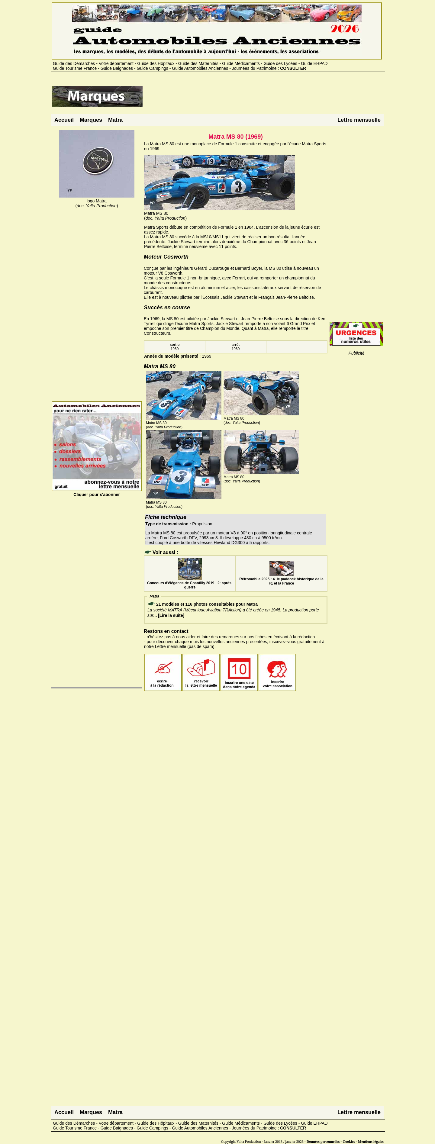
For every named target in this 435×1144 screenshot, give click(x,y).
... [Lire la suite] (168, 615)
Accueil (64, 120)
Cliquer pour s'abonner (97, 492)
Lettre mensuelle (359, 120)
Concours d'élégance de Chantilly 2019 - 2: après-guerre (190, 583)
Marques (91, 120)
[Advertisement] (253, 98)
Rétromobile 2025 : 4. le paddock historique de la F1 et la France (281, 579)
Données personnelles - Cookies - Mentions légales (345, 1141)
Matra (115, 120)
